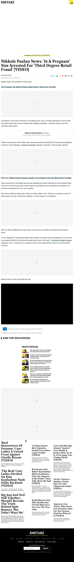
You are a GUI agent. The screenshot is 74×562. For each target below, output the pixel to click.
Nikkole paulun (13, 329)
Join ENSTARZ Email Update (37, 545)
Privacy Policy (51, 542)
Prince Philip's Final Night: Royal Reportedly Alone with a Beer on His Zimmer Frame (40, 381)
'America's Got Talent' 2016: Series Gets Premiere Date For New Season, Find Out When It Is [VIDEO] (63, 510)
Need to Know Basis (33, 133)
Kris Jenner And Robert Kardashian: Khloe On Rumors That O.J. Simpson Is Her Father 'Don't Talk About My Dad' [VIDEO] (41, 476)
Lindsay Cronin (7, 75)
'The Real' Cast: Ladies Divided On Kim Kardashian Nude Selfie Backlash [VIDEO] (13, 478)
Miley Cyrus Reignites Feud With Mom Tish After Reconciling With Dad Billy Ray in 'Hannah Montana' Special (40, 375)
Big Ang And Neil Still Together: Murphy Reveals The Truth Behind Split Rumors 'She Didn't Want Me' (13, 503)
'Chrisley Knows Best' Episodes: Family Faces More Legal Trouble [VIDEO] (41, 450)
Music (54, 538)
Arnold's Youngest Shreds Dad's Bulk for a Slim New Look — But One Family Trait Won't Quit (41, 356)
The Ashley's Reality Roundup (61, 240)
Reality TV (39, 329)
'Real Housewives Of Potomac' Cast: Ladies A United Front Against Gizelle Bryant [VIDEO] (12, 451)
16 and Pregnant (25, 329)
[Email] (68, 75)
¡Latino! (61, 538)
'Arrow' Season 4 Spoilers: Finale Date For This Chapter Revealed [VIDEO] (62, 484)
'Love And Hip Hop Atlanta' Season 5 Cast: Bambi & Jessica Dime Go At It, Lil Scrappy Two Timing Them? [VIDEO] (62, 453)
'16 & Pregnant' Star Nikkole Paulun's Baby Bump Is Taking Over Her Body (28, 87)
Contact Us (29, 542)
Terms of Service (40, 542)
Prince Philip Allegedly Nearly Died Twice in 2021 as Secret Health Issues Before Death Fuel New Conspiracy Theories (40, 369)
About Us (21, 542)
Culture (37, 538)
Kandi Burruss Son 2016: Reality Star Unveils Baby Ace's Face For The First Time (41, 505)
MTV (33, 329)
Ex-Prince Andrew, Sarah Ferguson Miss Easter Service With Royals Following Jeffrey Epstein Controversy (41, 362)
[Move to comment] (71, 75)
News (12, 538)
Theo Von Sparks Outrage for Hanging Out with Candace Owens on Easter (40, 350)
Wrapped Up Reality (28, 145)
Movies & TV (46, 538)
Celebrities (28, 538)
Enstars (7, 2)
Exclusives (19, 538)
